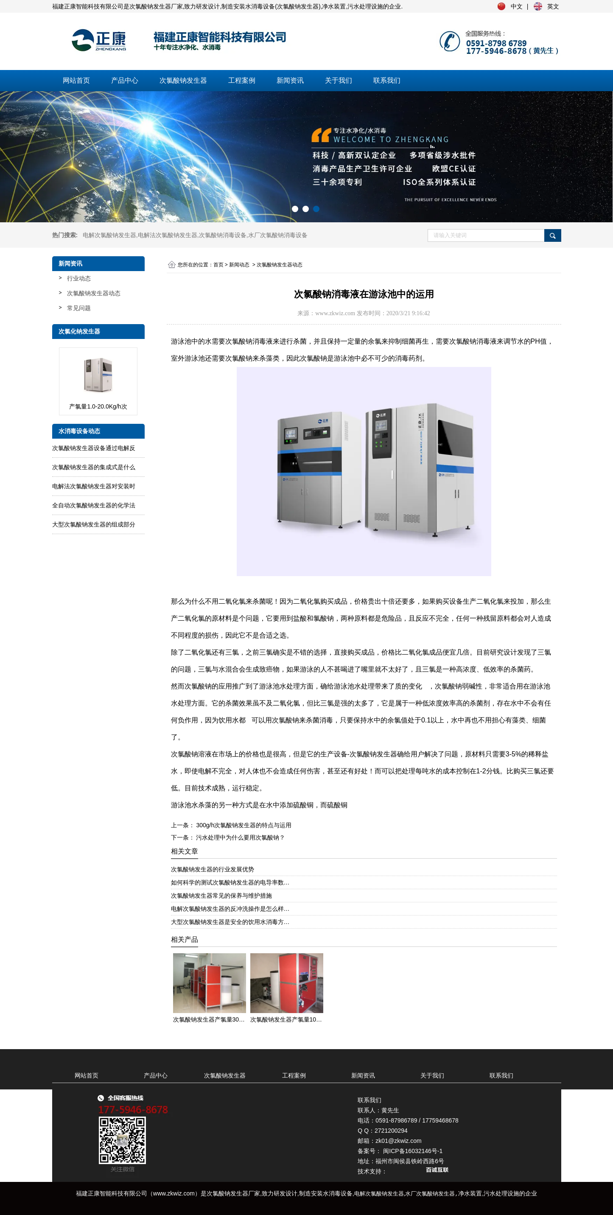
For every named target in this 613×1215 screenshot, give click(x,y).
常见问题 (79, 308)
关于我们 (338, 80)
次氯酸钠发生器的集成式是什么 (93, 467)
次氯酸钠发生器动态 (93, 293)
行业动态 (79, 278)
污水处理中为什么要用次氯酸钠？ (240, 837)
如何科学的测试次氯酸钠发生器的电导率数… (230, 882)
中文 (517, 6)
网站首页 (76, 80)
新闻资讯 (290, 80)
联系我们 (386, 80)
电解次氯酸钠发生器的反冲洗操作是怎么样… (230, 908)
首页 (218, 265)
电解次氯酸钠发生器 (109, 235)
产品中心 (124, 80)
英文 (553, 6)
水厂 (278, 235)
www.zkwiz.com (335, 313)
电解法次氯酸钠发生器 (167, 235)
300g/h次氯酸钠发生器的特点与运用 (243, 825)
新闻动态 (239, 265)
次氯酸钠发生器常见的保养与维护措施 (221, 895)
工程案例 (241, 80)
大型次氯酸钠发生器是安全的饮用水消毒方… (230, 921)
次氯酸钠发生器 (183, 80)
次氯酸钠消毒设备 (222, 235)
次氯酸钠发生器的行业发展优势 (212, 869)
